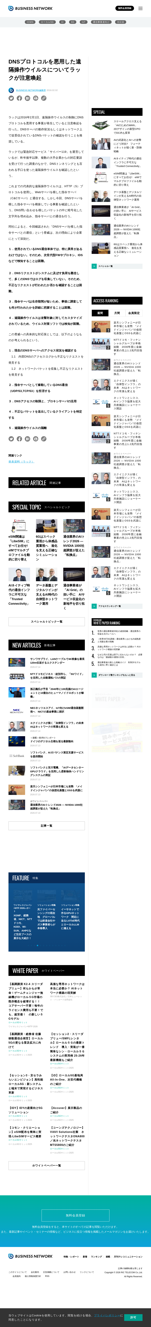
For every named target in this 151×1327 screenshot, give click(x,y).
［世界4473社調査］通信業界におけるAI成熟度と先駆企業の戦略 (119, 640)
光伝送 (120, 22)
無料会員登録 (124, 8)
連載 (108, 1294)
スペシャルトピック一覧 (47, 621)
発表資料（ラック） (21, 461)
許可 (133, 1317)
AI (62, 22)
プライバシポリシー (107, 1315)
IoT (84, 22)
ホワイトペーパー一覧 (46, 1203)
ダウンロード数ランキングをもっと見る (116, 675)
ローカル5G (47, 22)
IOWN (30, 22)
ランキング (96, 1294)
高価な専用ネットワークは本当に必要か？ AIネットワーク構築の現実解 (119, 648)
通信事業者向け (101, 22)
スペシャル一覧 (105, 266)
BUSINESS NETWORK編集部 (31, 90)
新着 (85, 1294)
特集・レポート (71, 1294)
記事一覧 (46, 863)
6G (72, 22)
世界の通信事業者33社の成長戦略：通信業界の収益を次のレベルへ (119, 632)
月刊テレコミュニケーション (128, 1294)
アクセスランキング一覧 (109, 606)
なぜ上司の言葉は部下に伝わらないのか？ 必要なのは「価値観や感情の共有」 (120, 656)
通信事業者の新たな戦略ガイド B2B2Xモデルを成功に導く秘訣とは (119, 663)
